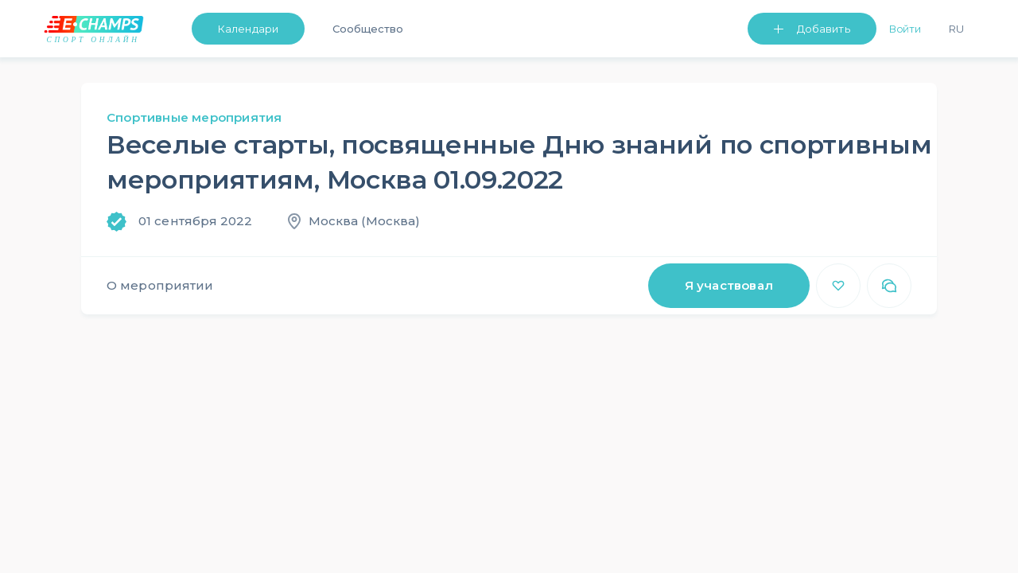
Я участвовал (729, 285)
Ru (956, 28)
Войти (905, 28)
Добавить (823, 28)
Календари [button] (248, 28)
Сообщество (367, 28)
